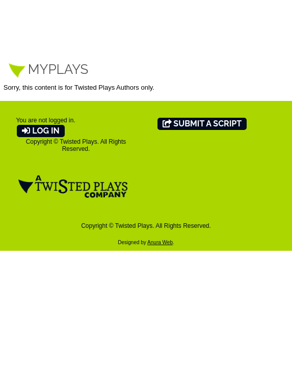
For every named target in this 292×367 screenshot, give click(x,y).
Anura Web (160, 242)
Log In (40, 131)
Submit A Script (202, 123)
